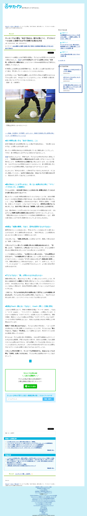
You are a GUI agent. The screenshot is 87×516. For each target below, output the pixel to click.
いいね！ (43, 489)
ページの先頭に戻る (43, 514)
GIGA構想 (15, 46)
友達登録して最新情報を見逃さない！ (43, 491)
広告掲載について (44, 511)
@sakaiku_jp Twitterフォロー (43, 488)
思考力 (33, 46)
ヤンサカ (44, 505)
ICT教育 (21, 46)
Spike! (43, 499)
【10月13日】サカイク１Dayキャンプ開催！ (17, 464)
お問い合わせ (44, 507)
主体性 (25, 46)
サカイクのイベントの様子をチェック (43, 492)
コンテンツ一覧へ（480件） (23, 474)
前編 (19, 60)
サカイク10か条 (43, 508)
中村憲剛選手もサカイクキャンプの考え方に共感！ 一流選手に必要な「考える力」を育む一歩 (70, 36)
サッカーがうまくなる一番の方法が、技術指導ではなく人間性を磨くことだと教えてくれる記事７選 (70, 46)
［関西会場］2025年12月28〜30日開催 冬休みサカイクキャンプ (21, 465)
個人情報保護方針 (44, 509)
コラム (11, 26)
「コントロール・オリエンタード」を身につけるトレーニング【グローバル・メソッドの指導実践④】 (30, 443)
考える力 (17, 26)
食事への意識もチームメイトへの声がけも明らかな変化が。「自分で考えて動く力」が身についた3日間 (30, 459)
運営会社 (44, 512)
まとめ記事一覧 (61, 60)
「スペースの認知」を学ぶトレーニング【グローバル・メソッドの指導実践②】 (25, 446)
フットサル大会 (43, 502)
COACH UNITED (43, 495)
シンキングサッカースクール (44, 501)
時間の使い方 (44, 46)
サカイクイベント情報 (43, 497)
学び (29, 46)
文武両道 (37, 46)
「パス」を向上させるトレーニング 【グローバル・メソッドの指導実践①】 (24, 447)
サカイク (7, 26)
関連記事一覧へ (50, 450)
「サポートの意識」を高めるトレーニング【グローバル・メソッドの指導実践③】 (25, 444)
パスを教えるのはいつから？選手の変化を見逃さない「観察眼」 (21, 441)
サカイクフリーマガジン (43, 498)
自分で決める (9, 48)
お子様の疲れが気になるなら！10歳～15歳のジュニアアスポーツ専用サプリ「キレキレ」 (72, 86)
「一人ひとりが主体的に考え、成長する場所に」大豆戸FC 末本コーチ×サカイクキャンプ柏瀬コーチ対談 (30, 458)
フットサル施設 (43, 504)
